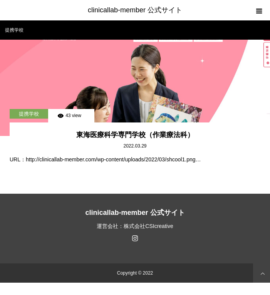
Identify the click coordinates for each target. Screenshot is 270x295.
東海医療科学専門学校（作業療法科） (135, 135)
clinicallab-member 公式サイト (135, 10)
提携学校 (29, 114)
